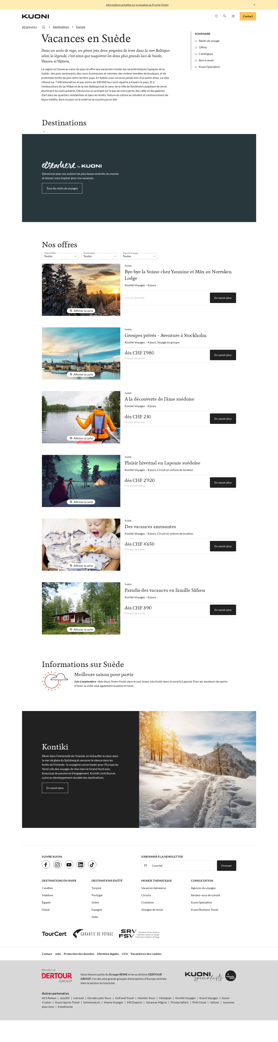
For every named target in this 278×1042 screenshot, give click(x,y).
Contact (248, 16)
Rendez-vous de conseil (205, 895)
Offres (203, 47)
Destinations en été (107, 880)
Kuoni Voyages (208, 998)
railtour (214, 1002)
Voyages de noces (152, 909)
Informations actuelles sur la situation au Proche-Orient (137, 4)
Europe (80, 26)
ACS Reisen (49, 998)
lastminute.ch (91, 1002)
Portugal (97, 895)
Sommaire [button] (202, 33)
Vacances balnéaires (153, 888)
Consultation (202, 880)
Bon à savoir (206, 60)
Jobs (58, 953)
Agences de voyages (203, 888)
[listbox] (60, 256)
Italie (95, 916)
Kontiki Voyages (185, 998)
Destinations (61, 26)
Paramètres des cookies (146, 953)
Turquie (96, 888)
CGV (125, 953)
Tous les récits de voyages (62, 188)
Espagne (97, 909)
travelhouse (65, 1006)
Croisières (147, 902)
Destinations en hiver (59, 880)
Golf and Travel (124, 998)
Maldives (47, 895)
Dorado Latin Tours (99, 998)
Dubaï (45, 909)
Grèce (95, 902)
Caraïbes (47, 888)
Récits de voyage (209, 40)
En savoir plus (223, 297)
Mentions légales (108, 953)
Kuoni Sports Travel (67, 1002)
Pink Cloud (199, 1002)
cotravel (79, 998)
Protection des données (79, 953)
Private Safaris (180, 1002)
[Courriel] (182, 865)
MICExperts (134, 1002)
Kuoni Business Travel (204, 909)
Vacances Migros (156, 1002)
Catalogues (206, 53)
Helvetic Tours (146, 998)
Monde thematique (156, 880)
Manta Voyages (113, 1002)
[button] (225, 16)
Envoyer (226, 865)
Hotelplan (165, 998)
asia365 (65, 998)
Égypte (46, 902)
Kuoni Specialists (209, 66)
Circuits (146, 895)
